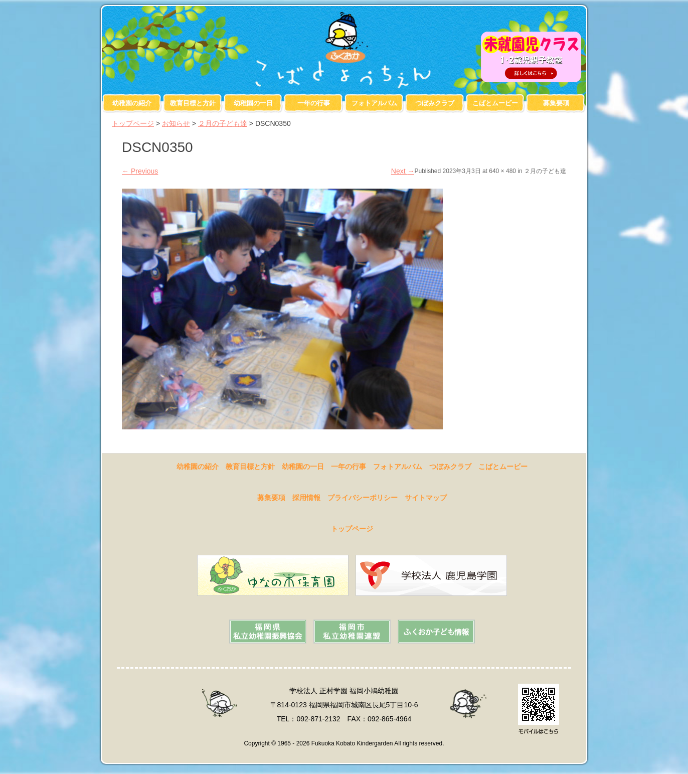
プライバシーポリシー (362, 498)
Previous (140, 171)
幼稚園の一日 (253, 103)
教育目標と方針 (193, 103)
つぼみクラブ (434, 103)
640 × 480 (502, 171)
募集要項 (556, 103)
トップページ (133, 123)
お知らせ (176, 123)
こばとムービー (495, 103)
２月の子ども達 (222, 123)
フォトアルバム (374, 103)
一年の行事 (313, 103)
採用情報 (306, 498)
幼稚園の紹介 (131, 103)
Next (403, 171)
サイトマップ (426, 498)
